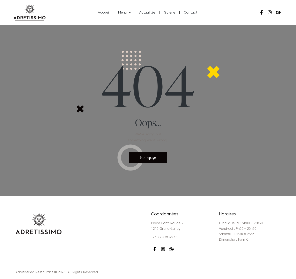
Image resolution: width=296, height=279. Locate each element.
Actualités (147, 12)
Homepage (148, 157)
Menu (124, 12)
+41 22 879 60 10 (164, 237)
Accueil (104, 12)
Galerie (169, 12)
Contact (190, 12)
